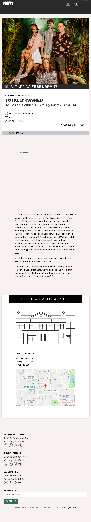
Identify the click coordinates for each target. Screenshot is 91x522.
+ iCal (81, 126)
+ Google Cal (68, 126)
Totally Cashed (24, 101)
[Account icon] (68, 4)
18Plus (20, 134)
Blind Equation (48, 107)
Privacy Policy (46, 509)
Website (21, 154)
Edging (70, 107)
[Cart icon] (76, 3)
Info (56, 509)
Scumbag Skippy (18, 107)
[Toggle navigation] (86, 3)
